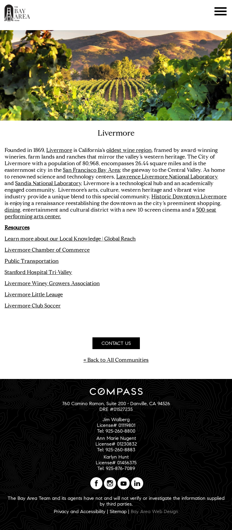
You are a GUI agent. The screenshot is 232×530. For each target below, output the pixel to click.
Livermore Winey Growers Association (52, 283)
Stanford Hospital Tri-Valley (38, 272)
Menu (220, 11)
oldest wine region (129, 150)
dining (12, 210)
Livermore (59, 150)
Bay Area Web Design (154, 511)
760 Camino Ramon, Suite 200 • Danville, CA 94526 (116, 403)
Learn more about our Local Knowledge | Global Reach (70, 238)
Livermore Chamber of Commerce (47, 250)
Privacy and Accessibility (79, 511)
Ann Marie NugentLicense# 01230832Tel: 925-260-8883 (116, 444)
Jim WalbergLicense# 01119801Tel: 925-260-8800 (116, 425)
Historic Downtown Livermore (189, 196)
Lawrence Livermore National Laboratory (167, 176)
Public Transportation (32, 261)
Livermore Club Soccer (33, 305)
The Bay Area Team (17, 13)
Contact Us (116, 343)
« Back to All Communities (116, 360)
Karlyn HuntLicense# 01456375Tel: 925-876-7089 (116, 462)
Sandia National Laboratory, (48, 183)
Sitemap (118, 511)
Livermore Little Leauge (34, 294)
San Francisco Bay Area (91, 170)
